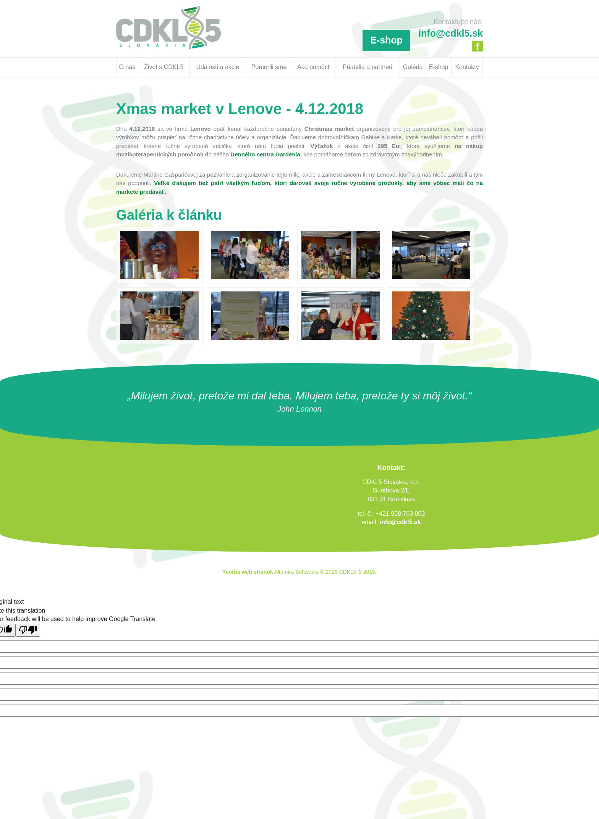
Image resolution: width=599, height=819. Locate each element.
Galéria (413, 67)
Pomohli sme (269, 67)
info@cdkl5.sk (400, 522)
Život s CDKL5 (163, 67)
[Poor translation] (28, 630)
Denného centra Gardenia (265, 154)
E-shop (386, 40)
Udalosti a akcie (217, 67)
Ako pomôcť (313, 67)
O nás (127, 67)
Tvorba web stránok (247, 572)
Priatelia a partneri (367, 67)
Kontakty (467, 67)
